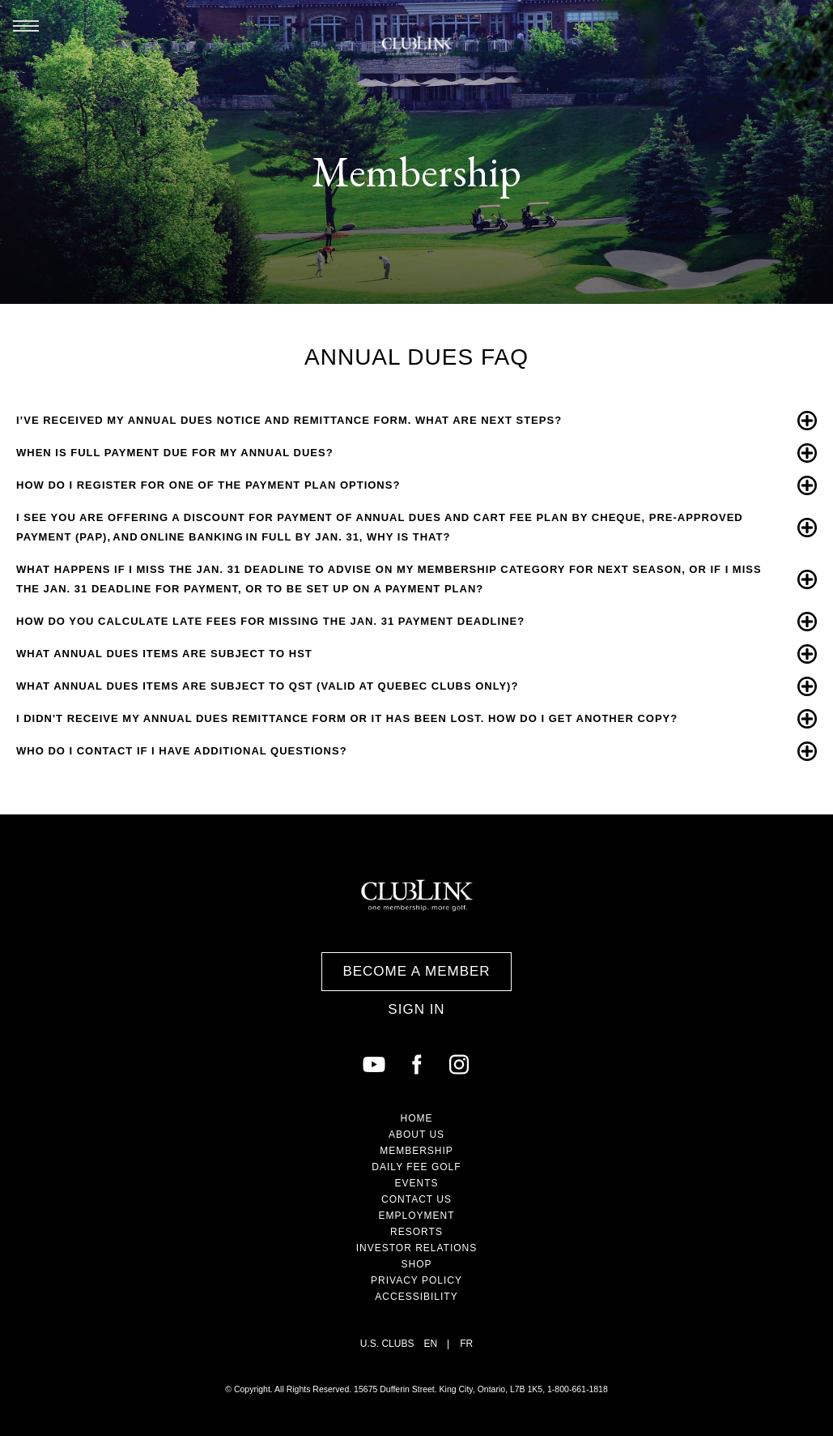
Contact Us (416, 1199)
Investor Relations (417, 1248)
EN (430, 1343)
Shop (416, 1264)
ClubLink (416, 46)
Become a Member (416, 971)
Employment (416, 1215)
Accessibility (416, 1296)
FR (466, 1343)
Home (417, 1118)
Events (416, 1183)
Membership (416, 1150)
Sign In (416, 1009)
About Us (416, 1134)
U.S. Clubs (387, 1343)
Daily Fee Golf (416, 1167)
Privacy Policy (416, 1280)
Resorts (416, 1231)
